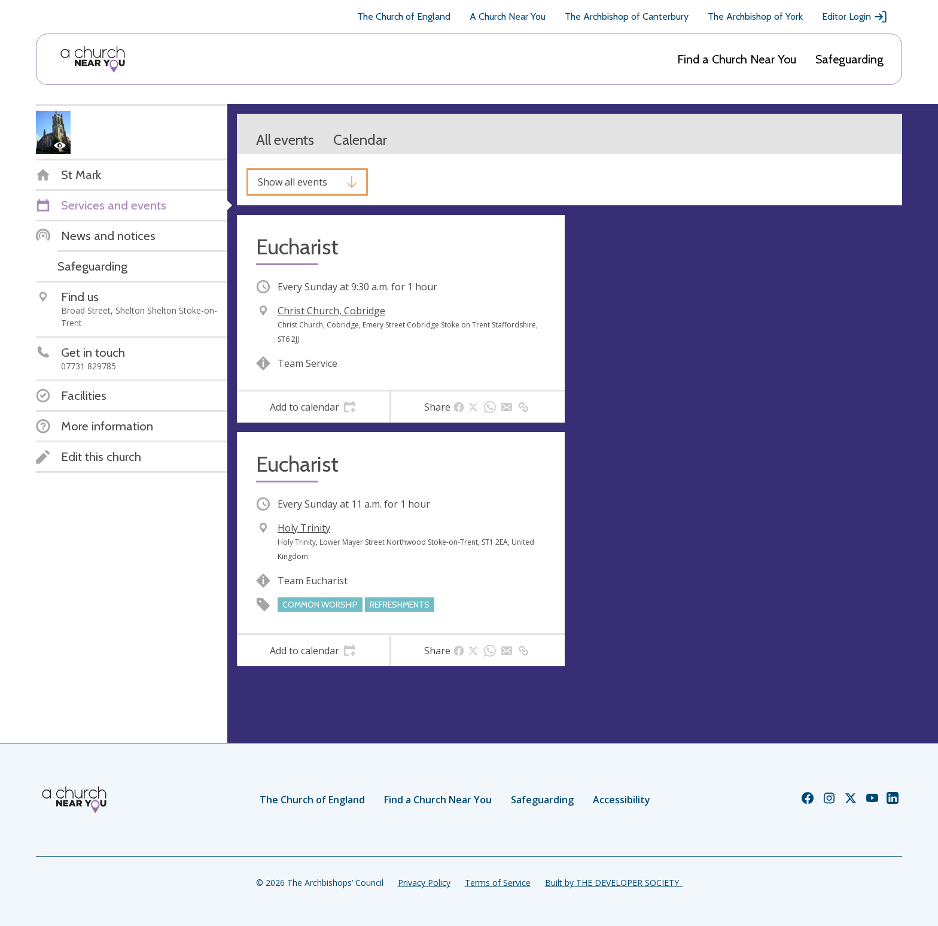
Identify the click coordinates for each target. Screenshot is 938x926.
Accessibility (621, 799)
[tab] (313, 407)
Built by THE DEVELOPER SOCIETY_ (614, 882)
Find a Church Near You (736, 59)
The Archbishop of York (755, 16)
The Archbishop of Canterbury (627, 16)
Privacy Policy (424, 882)
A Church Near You (508, 16)
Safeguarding (849, 59)
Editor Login (855, 17)
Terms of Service (498, 882)
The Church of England (403, 16)
